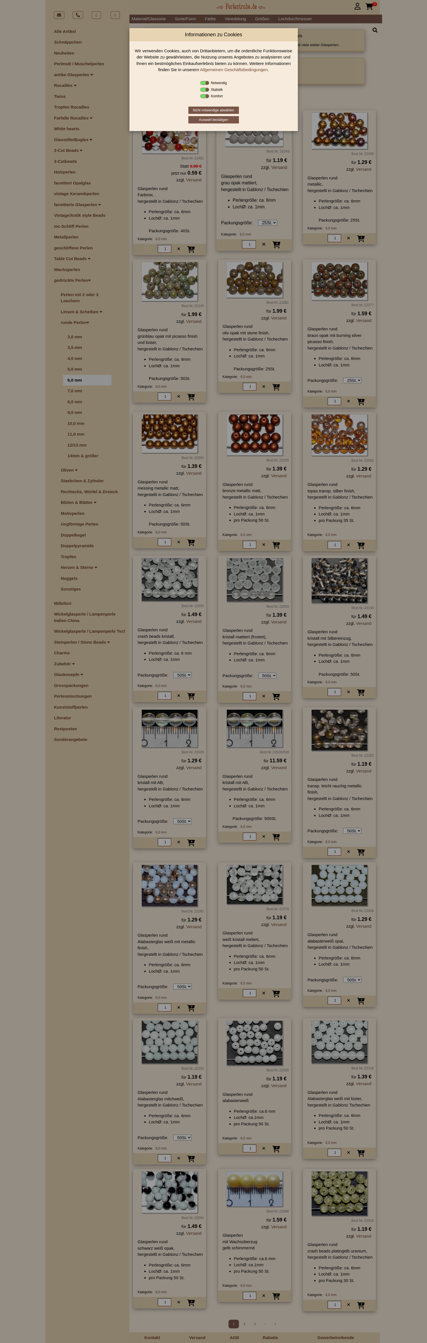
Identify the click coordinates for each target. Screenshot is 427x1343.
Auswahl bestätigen (213, 120)
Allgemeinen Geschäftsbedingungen (234, 69)
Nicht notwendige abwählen (213, 110)
